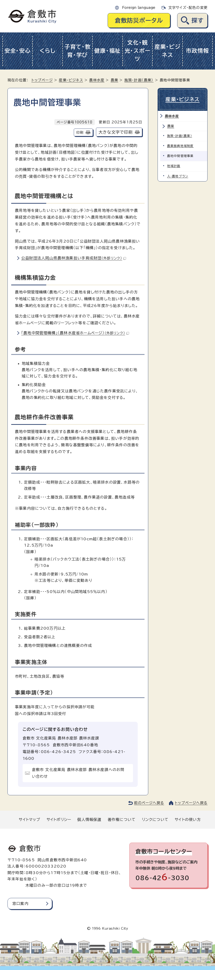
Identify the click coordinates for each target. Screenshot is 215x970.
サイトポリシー (58, 819)
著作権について (122, 819)
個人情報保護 (89, 819)
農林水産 (96, 80)
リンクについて (155, 819)
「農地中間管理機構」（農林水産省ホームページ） (75, 333)
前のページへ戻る (149, 803)
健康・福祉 (107, 50)
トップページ (42, 80)
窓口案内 (20, 903)
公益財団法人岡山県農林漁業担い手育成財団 (73, 258)
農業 (114, 80)
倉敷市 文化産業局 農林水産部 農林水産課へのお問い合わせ (78, 773)
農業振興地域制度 (180, 146)
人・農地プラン (177, 176)
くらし (47, 50)
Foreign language (138, 7)
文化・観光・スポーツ (138, 51)
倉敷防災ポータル (139, 20)
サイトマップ (29, 819)
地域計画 (173, 166)
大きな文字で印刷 (116, 132)
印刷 (79, 132)
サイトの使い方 (188, 819)
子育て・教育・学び (77, 51)
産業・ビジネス (168, 51)
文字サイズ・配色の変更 (188, 7)
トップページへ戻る (191, 803)
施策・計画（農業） (139, 80)
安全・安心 (17, 50)
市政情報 (197, 50)
